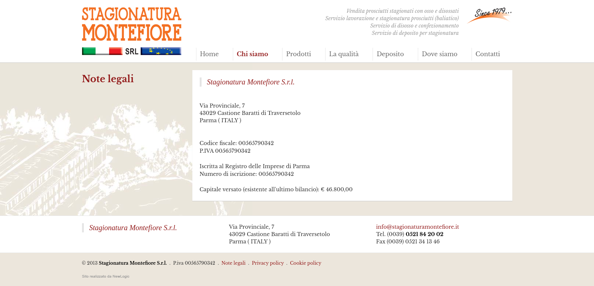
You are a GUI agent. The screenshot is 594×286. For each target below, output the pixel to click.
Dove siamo (440, 54)
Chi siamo (252, 54)
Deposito (390, 54)
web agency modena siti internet (105, 276)
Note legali (233, 263)
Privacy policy (268, 263)
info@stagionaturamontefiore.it (417, 227)
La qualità (344, 54)
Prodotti (298, 54)
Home (209, 54)
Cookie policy (305, 263)
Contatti (488, 54)
